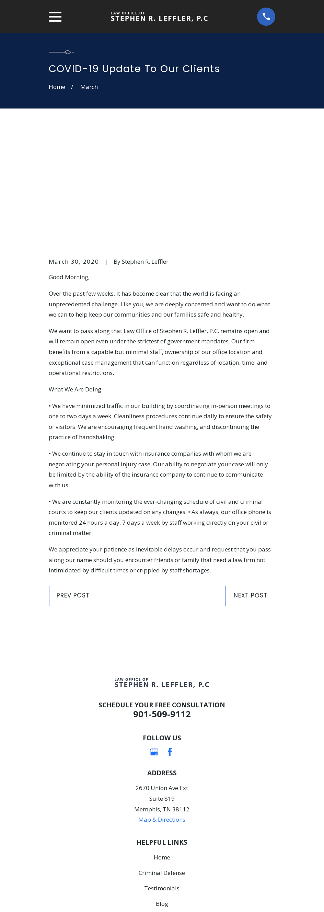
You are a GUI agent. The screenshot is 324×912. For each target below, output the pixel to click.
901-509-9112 (162, 608)
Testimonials (162, 782)
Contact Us (161, 813)
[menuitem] (58, 896)
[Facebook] (170, 645)
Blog (162, 797)
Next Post (250, 489)
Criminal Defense (162, 766)
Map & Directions (161, 713)
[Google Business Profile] (154, 645)
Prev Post (73, 489)
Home (162, 751)
